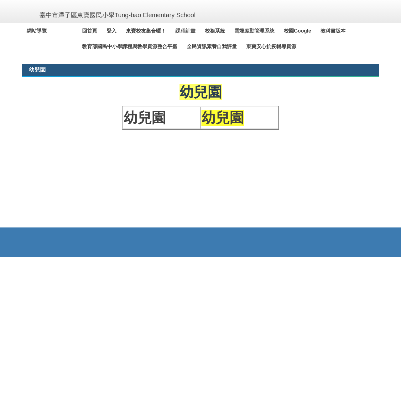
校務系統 (229, 30)
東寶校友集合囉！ (160, 30)
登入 (126, 30)
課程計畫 (200, 30)
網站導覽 (51, 30)
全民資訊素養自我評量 (226, 46)
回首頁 (104, 30)
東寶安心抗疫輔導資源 (286, 46)
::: (29, 30)
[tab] (285, 156)
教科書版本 (347, 30)
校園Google (311, 30)
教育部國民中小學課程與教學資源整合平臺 (144, 46)
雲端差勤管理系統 (269, 30)
